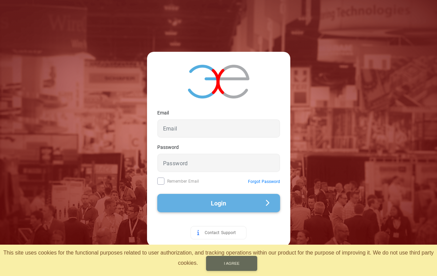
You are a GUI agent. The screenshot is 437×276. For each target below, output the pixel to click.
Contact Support (220, 232)
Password (168, 147)
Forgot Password (264, 181)
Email (163, 113)
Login (240, 203)
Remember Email (183, 181)
